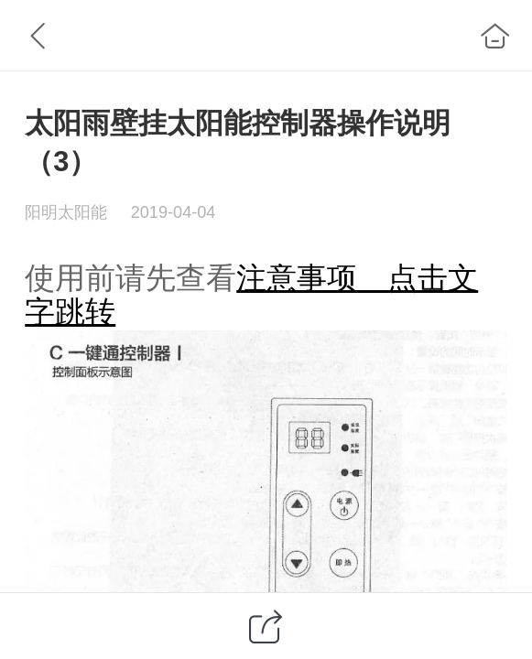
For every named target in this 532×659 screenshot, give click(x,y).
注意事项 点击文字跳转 (251, 295)
